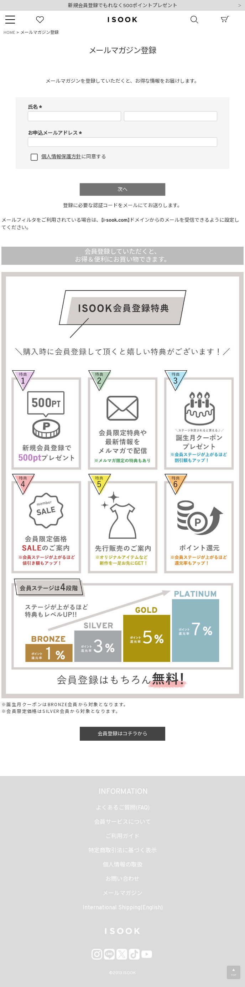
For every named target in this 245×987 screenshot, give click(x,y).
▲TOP (233, 972)
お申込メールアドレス (56, 133)
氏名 (36, 107)
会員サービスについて (122, 822)
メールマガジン (122, 893)
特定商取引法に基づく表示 (122, 850)
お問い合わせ (122, 879)
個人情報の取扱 (122, 865)
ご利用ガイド (122, 836)
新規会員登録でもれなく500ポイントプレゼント (122, 6)
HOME (9, 33)
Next (239, 6)
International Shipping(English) (123, 907)
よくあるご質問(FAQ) (123, 808)
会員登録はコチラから (122, 734)
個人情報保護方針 (61, 157)
